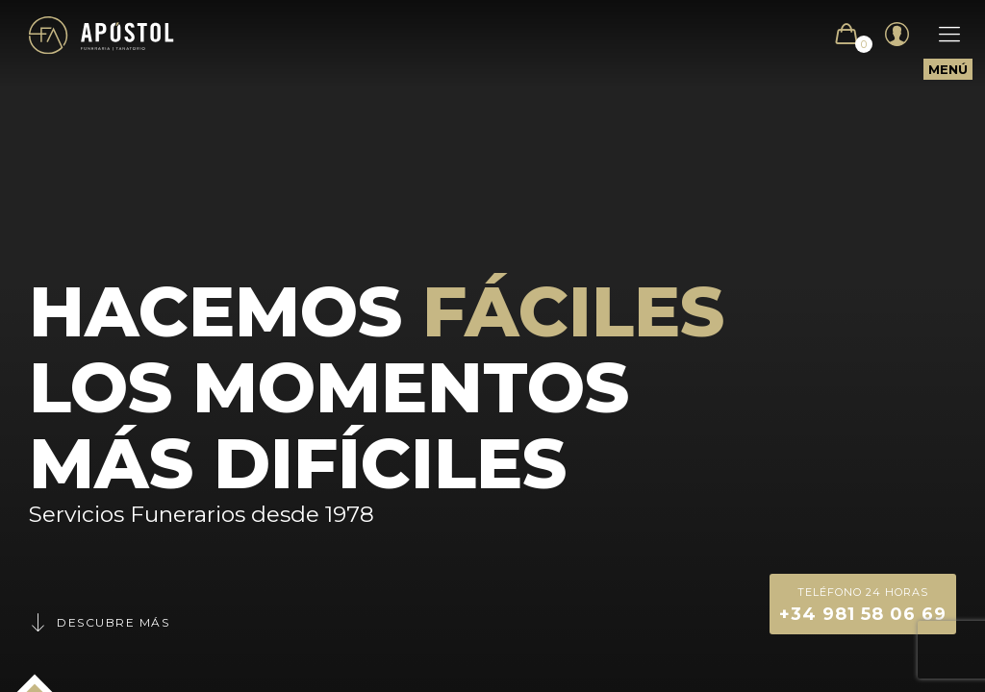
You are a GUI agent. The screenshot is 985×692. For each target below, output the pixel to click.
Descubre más (99, 622)
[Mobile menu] (940, 34)
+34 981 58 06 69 (863, 603)
